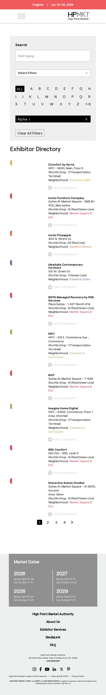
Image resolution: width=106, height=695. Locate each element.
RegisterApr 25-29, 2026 (52, 4)
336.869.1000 (53, 661)
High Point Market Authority (53, 614)
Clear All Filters (30, 133)
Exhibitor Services (53, 629)
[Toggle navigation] (21, 16)
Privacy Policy (78, 676)
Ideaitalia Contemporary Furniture (65, 266)
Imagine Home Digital (63, 408)
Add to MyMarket (65, 187)
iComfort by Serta (61, 164)
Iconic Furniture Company (66, 198)
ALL (20, 89)
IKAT (51, 375)
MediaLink (53, 637)
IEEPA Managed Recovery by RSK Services (71, 298)
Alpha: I (23, 119)
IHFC (51, 333)
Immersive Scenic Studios (66, 483)
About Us (53, 622)
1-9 (88, 104)
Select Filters (27, 73)
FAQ (53, 645)
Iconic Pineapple (59, 235)
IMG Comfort (57, 449)
